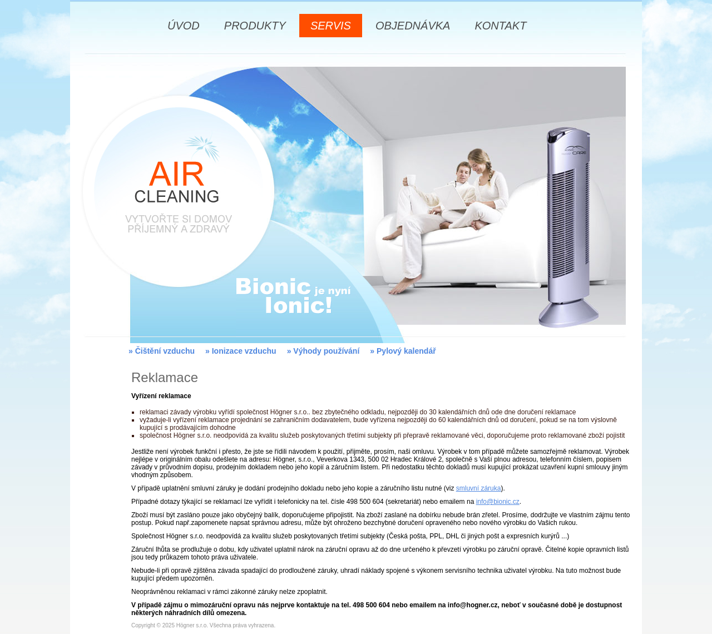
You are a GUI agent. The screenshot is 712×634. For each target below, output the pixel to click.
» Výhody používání (323, 350)
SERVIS (330, 25)
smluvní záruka (478, 488)
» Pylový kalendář (403, 350)
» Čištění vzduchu (161, 350)
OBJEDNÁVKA (412, 25)
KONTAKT (500, 25)
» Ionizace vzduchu (240, 350)
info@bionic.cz (498, 502)
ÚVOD (183, 25)
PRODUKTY (255, 25)
